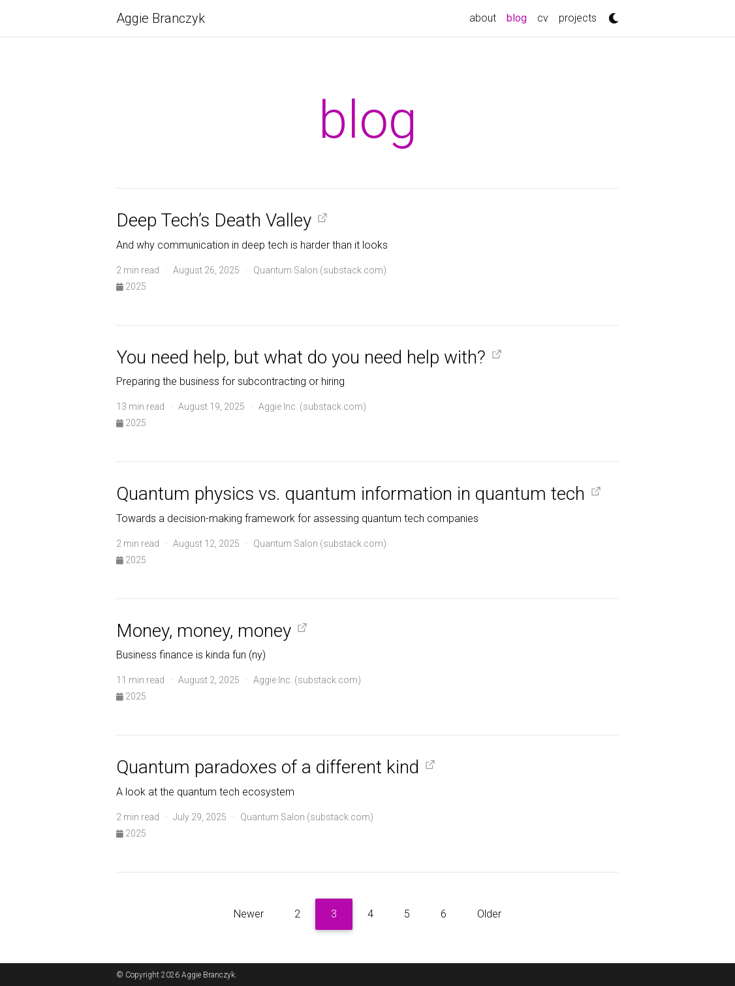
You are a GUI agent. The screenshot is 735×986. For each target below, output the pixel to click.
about (482, 18)
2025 (131, 286)
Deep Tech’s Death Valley (213, 220)
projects (578, 18)
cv (542, 18)
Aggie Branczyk (160, 18)
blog (519, 17)
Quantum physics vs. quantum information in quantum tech (350, 493)
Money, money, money (203, 630)
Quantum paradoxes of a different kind (267, 767)
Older (489, 914)
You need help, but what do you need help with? (301, 357)
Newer (249, 914)
